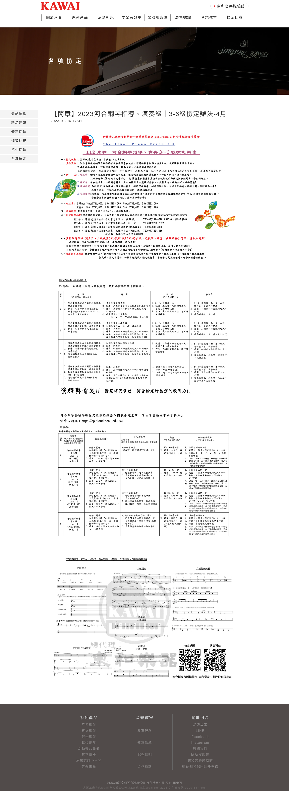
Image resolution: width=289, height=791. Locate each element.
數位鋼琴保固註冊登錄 (200, 766)
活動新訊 (106, 17)
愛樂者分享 (132, 17)
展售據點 (183, 17)
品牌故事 (200, 724)
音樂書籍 (89, 766)
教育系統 (144, 742)
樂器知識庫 (158, 17)
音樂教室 (209, 17)
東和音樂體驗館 (200, 760)
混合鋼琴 (89, 736)
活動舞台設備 (89, 748)
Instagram (200, 742)
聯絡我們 (200, 748)
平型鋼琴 (89, 724)
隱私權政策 (200, 754)
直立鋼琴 (89, 730)
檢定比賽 (235, 17)
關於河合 (54, 17)
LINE (200, 730)
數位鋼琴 (89, 742)
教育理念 (144, 730)
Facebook (200, 736)
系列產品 (80, 17)
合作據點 (144, 766)
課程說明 (144, 754)
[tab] (19, 114)
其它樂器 (89, 754)
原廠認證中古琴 (89, 760)
